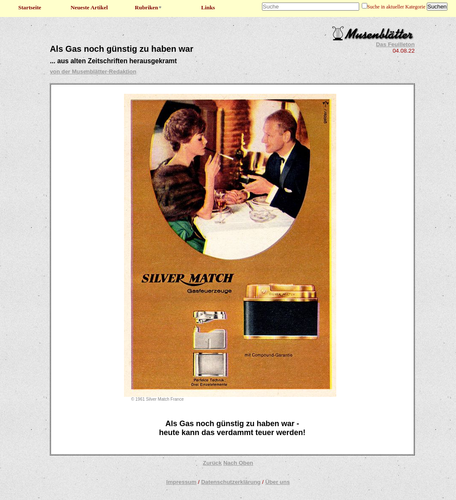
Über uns (277, 482)
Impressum (181, 482)
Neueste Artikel (89, 7)
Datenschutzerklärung (231, 482)
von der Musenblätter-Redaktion (93, 71)
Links (208, 7)
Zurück (212, 463)
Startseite (29, 7)
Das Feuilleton (395, 44)
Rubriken (149, 7)
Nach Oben (238, 463)
